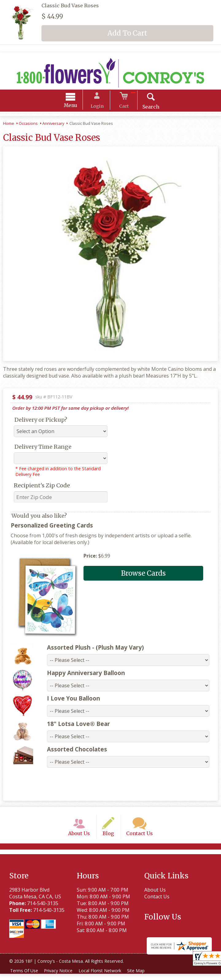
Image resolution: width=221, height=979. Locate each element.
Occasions (28, 124)
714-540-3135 (42, 908)
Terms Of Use (25, 976)
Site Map (140, 976)
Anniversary (53, 124)
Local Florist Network (103, 976)
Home (8, 124)
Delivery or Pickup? (40, 420)
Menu (75, 106)
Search (146, 108)
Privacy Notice (60, 976)
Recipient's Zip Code (42, 486)
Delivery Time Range (43, 447)
